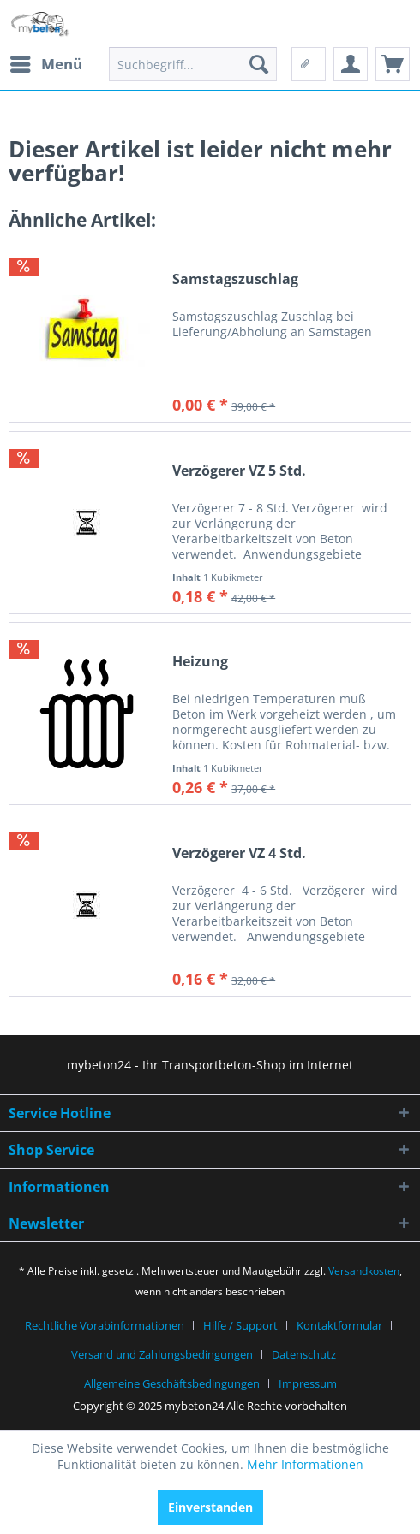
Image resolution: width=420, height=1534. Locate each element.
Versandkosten (363, 1271)
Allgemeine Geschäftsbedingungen (172, 1383)
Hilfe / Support (240, 1325)
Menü (46, 62)
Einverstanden (210, 1507)
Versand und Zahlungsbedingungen (162, 1354)
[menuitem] (45, 64)
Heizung (200, 662)
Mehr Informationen (305, 1464)
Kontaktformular (339, 1325)
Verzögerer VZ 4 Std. (239, 853)
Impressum (308, 1383)
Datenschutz (304, 1354)
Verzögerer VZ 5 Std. (239, 471)
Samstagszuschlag (235, 279)
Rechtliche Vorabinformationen (104, 1325)
